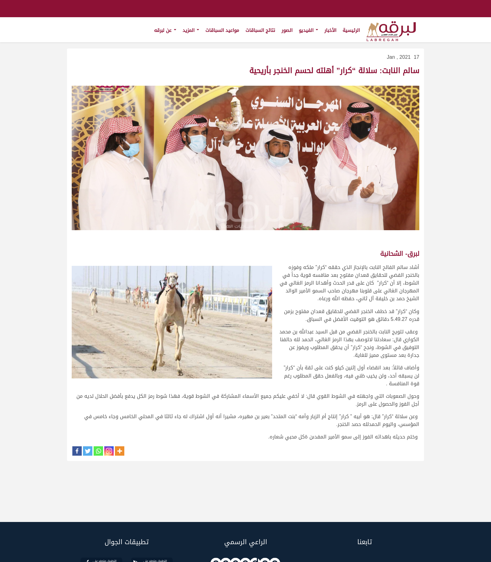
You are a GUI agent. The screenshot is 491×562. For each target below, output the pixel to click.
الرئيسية (351, 30)
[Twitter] (87, 451)
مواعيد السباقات (222, 30)
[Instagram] (109, 451)
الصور (287, 30)
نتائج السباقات (260, 30)
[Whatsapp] (98, 451)
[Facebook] (77, 451)
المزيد (191, 30)
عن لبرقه (165, 30)
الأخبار (330, 30)
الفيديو (308, 30)
